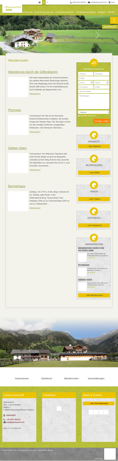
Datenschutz (42, 450)
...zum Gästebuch (94, 225)
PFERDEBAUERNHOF (64, 12)
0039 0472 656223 (79, 2)
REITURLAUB (26, 12)
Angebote (110, 27)
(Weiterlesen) (35, 94)
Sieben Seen (17, 148)
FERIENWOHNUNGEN (85, 12)
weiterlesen (91, 257)
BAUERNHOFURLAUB (43, 12)
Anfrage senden (101, 121)
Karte (113, 2)
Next (98, 35)
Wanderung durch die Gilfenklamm (33, 72)
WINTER (111, 12)
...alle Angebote (94, 146)
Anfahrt (11, 415)
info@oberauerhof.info (99, 2)
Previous (22, 35)
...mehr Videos (94, 199)
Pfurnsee (14, 110)
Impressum (32, 450)
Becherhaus (16, 186)
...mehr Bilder (94, 173)
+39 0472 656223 (13, 419)
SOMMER (101, 12)
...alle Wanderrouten (94, 295)
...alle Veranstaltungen (98, 403)
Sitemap (50, 450)
